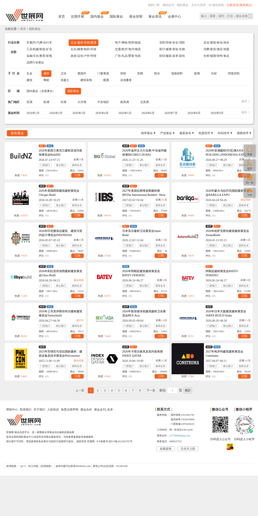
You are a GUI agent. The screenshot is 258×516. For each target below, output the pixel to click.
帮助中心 (12, 409)
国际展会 (116, 16)
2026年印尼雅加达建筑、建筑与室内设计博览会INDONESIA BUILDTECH (60, 235)
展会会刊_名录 (103, 409)
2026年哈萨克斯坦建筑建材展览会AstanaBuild (227, 233)
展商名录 (77, 165)
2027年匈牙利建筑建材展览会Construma (224, 353)
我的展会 (182, 5)
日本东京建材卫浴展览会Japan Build (141, 233)
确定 (188, 390)
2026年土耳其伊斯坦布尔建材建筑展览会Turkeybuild (60, 313)
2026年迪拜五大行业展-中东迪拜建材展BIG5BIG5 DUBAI (144, 152)
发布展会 (17, 133)
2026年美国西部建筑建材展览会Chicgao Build (59, 192)
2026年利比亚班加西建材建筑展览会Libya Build (60, 273)
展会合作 (86, 409)
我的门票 (154, 5)
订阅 (77, 175)
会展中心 (174, 16)
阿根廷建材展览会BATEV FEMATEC (222, 273)
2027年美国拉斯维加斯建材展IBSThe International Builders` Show (144, 192)
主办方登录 (198, 5)
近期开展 (77, 16)
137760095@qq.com (179, 435)
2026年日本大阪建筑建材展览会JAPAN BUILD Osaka (226, 313)
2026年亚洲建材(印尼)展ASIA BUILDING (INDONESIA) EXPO (226, 152)
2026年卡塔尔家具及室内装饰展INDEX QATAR (142, 353)
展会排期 (135, 16)
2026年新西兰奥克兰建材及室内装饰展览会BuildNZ (60, 152)
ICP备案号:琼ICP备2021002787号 (114, 441)
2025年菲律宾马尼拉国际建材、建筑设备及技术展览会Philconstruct (60, 353)
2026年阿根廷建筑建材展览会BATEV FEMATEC (141, 273)
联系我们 (25, 409)
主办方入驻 (188, 448)
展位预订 (61, 165)
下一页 (151, 390)
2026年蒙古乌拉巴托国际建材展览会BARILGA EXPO (227, 192)
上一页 (79, 390)
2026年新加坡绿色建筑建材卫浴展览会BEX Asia (144, 313)
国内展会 (97, 16)
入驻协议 (53, 409)
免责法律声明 (69, 409)
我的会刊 (168, 5)
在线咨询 (165, 448)
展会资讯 (155, 16)
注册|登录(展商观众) (239, 5)
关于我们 (39, 409)
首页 (61, 16)
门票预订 (45, 165)
